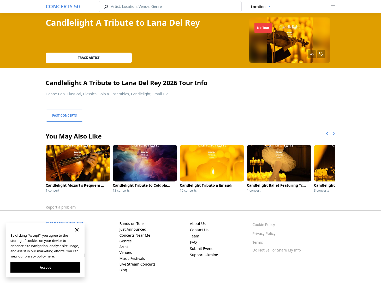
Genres (125, 240)
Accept (45, 267)
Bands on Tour (131, 223)
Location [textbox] (258, 6)
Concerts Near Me (134, 235)
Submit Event (201, 248)
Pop (61, 93)
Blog (123, 269)
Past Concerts (64, 115)
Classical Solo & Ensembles (106, 93)
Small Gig (160, 93)
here (50, 256)
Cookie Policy (263, 224)
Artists (124, 246)
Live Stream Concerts (137, 264)
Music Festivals (132, 258)
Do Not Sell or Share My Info (276, 250)
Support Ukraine (204, 254)
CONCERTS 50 (63, 6)
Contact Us (199, 229)
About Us (198, 223)
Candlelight (141, 93)
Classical (74, 93)
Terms (257, 242)
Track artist (89, 57)
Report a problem (61, 207)
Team (194, 236)
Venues (125, 252)
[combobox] (261, 7)
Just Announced (132, 229)
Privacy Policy (263, 233)
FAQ (193, 242)
